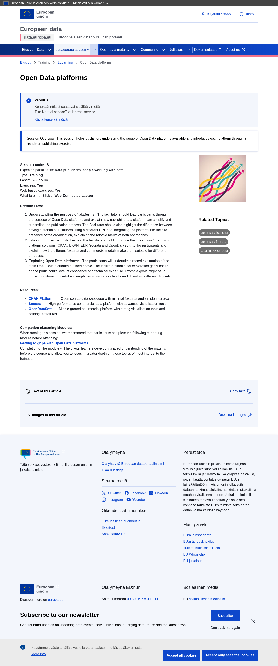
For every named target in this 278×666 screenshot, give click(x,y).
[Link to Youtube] (135, 499)
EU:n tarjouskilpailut (198, 541)
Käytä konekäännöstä (51, 119)
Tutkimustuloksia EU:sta (201, 548)
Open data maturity (114, 49)
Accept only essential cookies (229, 655)
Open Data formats (213, 241)
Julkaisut (176, 49)
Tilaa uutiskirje (113, 470)
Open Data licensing (214, 232)
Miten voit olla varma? (90, 3)
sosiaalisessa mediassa (207, 599)
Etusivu (27, 49)
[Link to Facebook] (135, 493)
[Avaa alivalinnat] (49, 49)
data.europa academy (72, 49)
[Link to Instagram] (112, 499)
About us (235, 49)
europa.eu (55, 599)
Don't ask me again (225, 628)
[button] (247, 14)
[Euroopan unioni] (37, 14)
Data (40, 49)
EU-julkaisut (192, 561)
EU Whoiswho (194, 554)
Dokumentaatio (208, 49)
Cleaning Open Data (214, 250)
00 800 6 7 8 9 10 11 (142, 599)
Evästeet (108, 527)
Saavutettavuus (113, 534)
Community (149, 49)
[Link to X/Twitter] (111, 493)
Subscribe (225, 616)
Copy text (241, 391)
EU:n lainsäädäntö (197, 535)
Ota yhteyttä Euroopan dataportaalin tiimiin (134, 464)
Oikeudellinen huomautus (121, 521)
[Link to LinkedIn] (158, 493)
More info (38, 654)
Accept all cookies (182, 655)
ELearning (65, 62)
